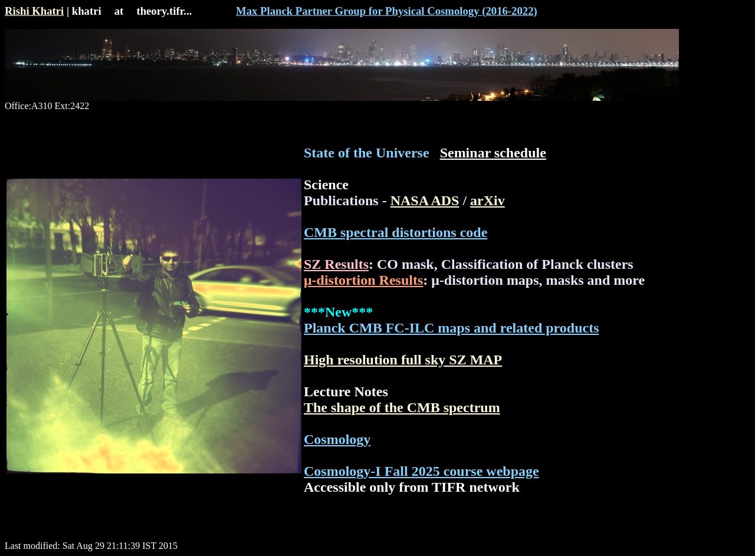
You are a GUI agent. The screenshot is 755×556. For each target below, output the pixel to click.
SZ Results (336, 264)
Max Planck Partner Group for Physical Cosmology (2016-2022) (386, 11)
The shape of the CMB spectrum (402, 407)
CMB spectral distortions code (395, 232)
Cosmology (337, 439)
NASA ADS (424, 200)
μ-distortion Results (363, 280)
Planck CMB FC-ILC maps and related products (451, 327)
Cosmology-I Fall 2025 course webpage (421, 471)
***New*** (338, 312)
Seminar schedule (493, 152)
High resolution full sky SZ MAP (403, 359)
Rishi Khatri (34, 11)
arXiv (487, 200)
